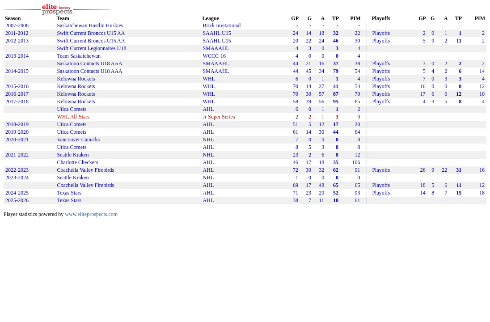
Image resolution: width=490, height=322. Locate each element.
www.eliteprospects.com (91, 214)
